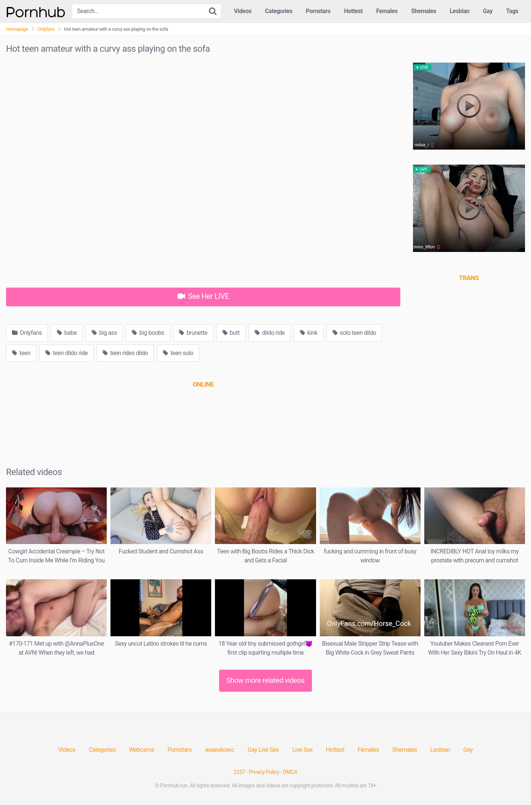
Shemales (423, 11)
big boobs (148, 332)
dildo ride (270, 332)
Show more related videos (266, 680)
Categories (278, 11)
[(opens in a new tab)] (202, 384)
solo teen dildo (354, 332)
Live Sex (302, 749)
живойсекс (219, 749)
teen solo (178, 353)
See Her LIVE (203, 296)
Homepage (17, 29)
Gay (487, 11)
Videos (243, 11)
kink (309, 332)
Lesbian (460, 11)
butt (231, 332)
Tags (512, 11)
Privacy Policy (264, 772)
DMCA (290, 772)
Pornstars (318, 11)
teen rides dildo (125, 353)
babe (67, 332)
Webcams (141, 749)
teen (21, 353)
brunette (193, 332)
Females (386, 11)
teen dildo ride (66, 353)
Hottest (353, 11)
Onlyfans (46, 29)
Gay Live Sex (263, 749)
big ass (104, 332)
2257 (239, 772)
